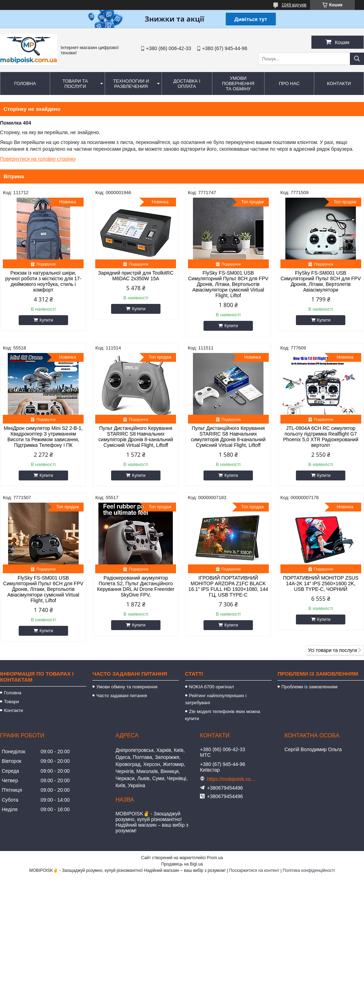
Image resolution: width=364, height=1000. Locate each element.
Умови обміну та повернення (126, 686)
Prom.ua (215, 857)
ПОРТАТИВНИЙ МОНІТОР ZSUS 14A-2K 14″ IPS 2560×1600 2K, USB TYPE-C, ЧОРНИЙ (320, 583)
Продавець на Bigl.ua (182, 864)
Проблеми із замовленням (309, 686)
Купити (46, 320)
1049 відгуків (294, 4)
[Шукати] (357, 59)
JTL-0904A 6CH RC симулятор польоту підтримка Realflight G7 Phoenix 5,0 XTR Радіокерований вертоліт (320, 436)
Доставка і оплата (187, 83)
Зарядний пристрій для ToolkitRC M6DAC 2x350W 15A (136, 275)
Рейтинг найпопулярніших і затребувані (216, 699)
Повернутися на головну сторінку (38, 159)
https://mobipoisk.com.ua (231, 779)
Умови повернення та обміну (238, 83)
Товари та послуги (75, 83)
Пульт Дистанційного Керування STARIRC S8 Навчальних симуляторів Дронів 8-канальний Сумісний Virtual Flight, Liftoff (135, 436)
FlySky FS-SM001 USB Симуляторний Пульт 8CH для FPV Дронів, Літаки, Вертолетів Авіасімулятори (320, 281)
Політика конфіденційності (309, 870)
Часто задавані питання (121, 695)
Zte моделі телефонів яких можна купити (222, 715)
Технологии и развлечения (131, 83)
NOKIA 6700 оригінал (211, 686)
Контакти (339, 83)
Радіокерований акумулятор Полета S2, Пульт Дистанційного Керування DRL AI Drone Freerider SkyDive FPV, (135, 586)
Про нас (289, 83)
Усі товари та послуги (332, 650)
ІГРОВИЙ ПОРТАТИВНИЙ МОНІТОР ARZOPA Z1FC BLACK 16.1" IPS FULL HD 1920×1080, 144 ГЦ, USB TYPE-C (228, 586)
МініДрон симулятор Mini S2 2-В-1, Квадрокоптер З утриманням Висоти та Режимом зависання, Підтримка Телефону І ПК (43, 436)
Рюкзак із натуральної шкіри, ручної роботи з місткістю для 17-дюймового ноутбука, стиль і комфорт (43, 281)
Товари (11, 701)
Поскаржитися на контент (254, 870)
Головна (25, 83)
